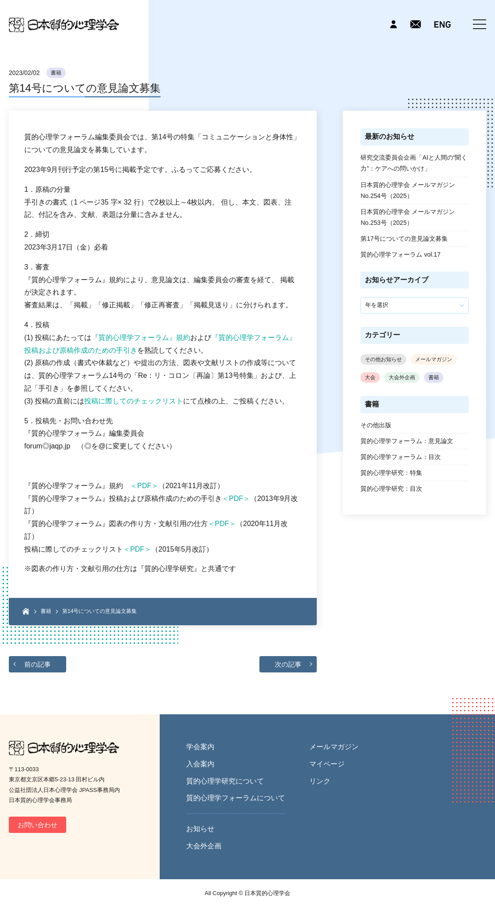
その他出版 (375, 425)
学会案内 (200, 746)
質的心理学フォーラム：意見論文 (406, 440)
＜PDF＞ (144, 485)
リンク (319, 781)
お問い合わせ (37, 825)
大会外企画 (402, 377)
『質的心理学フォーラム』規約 (140, 337)
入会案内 (200, 764)
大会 (370, 377)
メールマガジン (433, 359)
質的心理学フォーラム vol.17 (400, 254)
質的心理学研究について (225, 781)
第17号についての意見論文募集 (404, 238)
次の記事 (288, 664)
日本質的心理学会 (64, 25)
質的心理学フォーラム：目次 (400, 456)
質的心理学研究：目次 (391, 488)
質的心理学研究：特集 (391, 472)
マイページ (327, 764)
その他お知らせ (383, 359)
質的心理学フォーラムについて (235, 798)
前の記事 (37, 664)
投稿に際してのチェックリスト (133, 401)
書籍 (56, 73)
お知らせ (200, 828)
